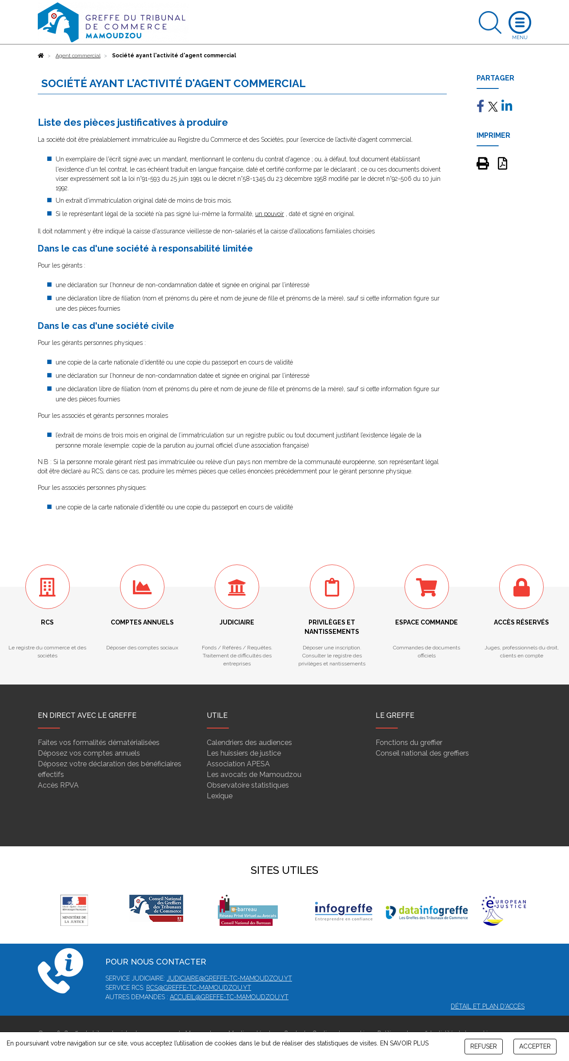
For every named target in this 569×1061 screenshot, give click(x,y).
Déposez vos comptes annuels (89, 753)
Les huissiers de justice (244, 753)
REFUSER (483, 1046)
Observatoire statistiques (248, 785)
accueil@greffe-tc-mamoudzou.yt (229, 997)
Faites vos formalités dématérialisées (99, 742)
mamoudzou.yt (225, 987)
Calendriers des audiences (249, 742)
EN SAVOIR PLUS (404, 1043)
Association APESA (238, 764)
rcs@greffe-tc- (172, 987)
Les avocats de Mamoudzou (254, 774)
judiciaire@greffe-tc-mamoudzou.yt (229, 978)
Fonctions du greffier (409, 742)
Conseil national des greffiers (422, 753)
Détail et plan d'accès (488, 1006)
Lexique (219, 796)
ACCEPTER (535, 1046)
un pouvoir (269, 213)
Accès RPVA (58, 785)
